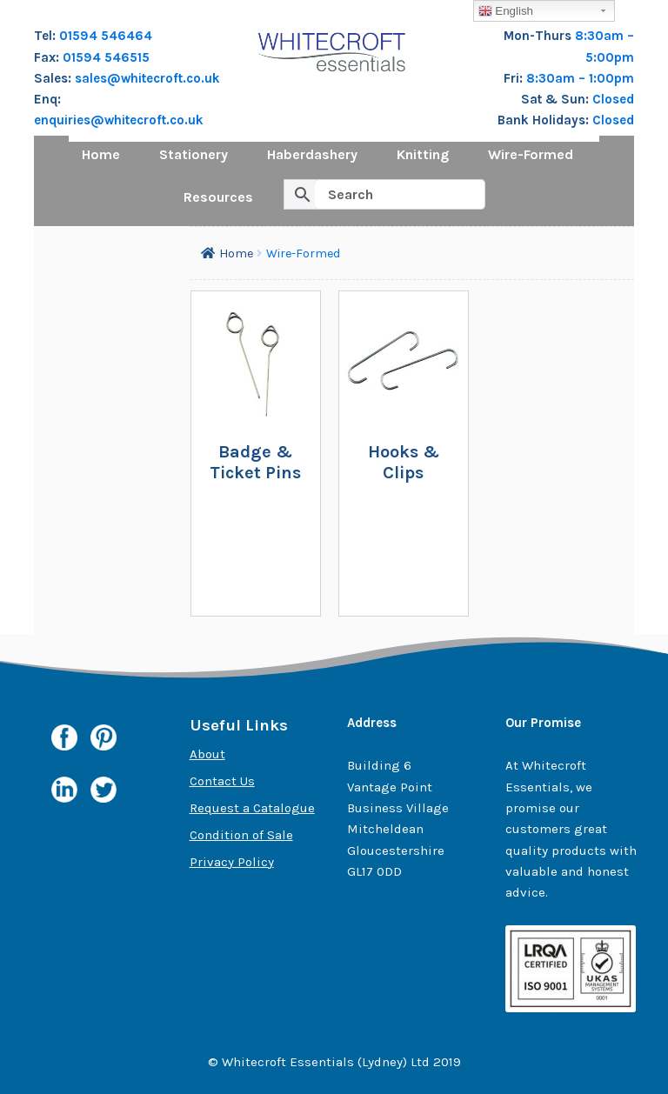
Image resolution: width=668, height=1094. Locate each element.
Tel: (46, 35)
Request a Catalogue (252, 808)
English (505, 11)
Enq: (47, 99)
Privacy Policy (232, 862)
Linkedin (64, 789)
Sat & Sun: (556, 99)
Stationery (193, 154)
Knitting (423, 154)
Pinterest (103, 741)
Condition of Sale (241, 835)
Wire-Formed (530, 154)
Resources (218, 197)
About (207, 754)
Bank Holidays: (545, 120)
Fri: (515, 78)
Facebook (64, 737)
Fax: (48, 57)
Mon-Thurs (539, 35)
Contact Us (222, 781)
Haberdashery (312, 154)
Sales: (54, 78)
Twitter (103, 794)
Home (101, 154)
